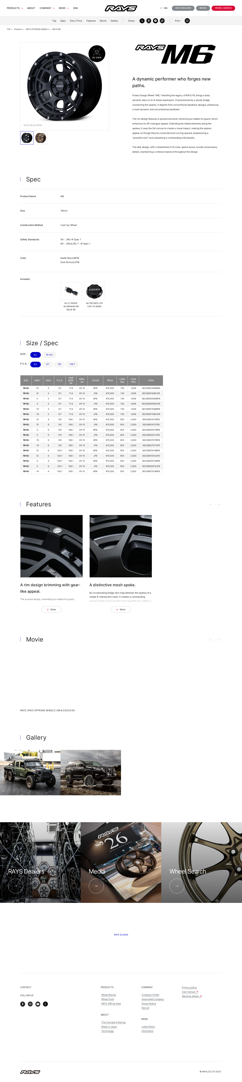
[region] (91, 424)
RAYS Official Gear (111, 1003)
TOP (9, 29)
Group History (149, 1003)
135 (59, 364)
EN (165, 8)
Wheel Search (223, 8)
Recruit (145, 1008)
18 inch (49, 355)
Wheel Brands (108, 995)
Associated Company (153, 999)
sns (75, 8)
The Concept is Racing (113, 1022)
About (31, 8)
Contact (25, 987)
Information (148, 1031)
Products (13, 8)
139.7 (72, 364)
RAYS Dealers (183, 8)
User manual (190, 992)
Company (45, 8)
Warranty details (192, 996)
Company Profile (150, 995)
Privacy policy (189, 987)
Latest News (148, 1026)
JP (161, 8)
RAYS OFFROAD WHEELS (37, 29)
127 (47, 364)
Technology (107, 1031)
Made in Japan (109, 1026)
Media (203, 8)
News (62, 8)
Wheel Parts (107, 999)
